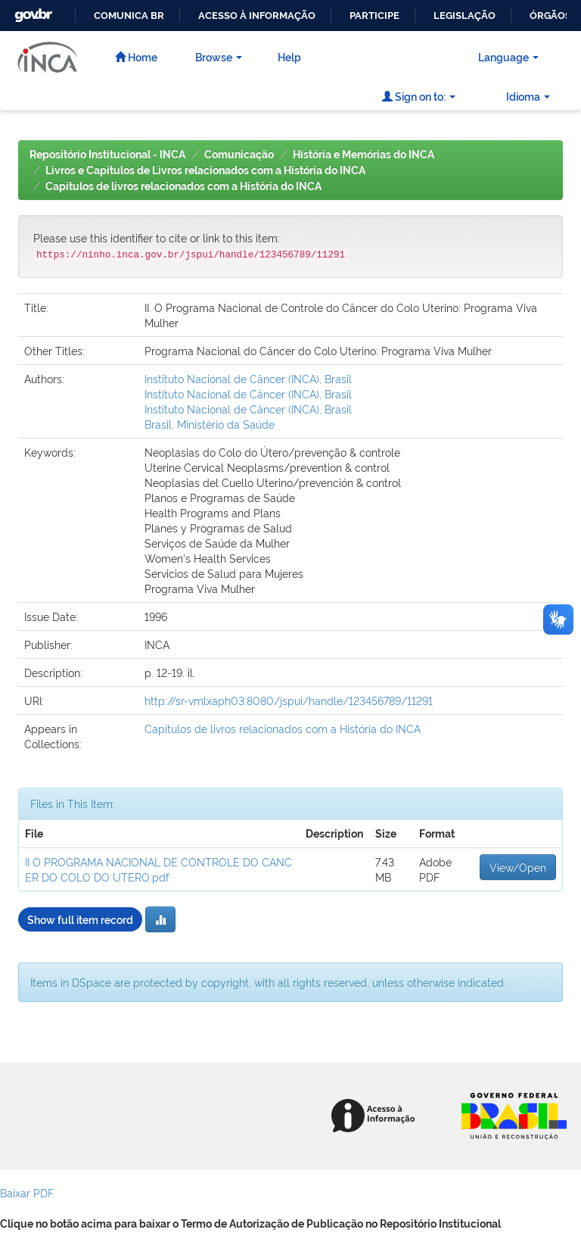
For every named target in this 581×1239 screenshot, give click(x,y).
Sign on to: (418, 96)
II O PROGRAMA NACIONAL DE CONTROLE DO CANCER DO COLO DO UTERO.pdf (158, 869)
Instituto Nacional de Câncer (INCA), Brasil (248, 378)
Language (508, 56)
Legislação (464, 15)
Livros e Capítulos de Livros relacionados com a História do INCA (205, 170)
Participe (374, 15)
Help (289, 56)
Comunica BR (129, 15)
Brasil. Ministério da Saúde (209, 424)
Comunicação (239, 154)
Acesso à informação (256, 15)
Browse (218, 56)
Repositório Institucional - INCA (107, 154)
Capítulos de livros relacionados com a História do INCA (183, 186)
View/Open (517, 867)
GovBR (31, 11)
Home (136, 56)
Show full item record (80, 919)
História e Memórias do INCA (363, 154)
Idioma (528, 96)
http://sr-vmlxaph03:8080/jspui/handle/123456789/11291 (288, 700)
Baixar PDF (27, 1192)
